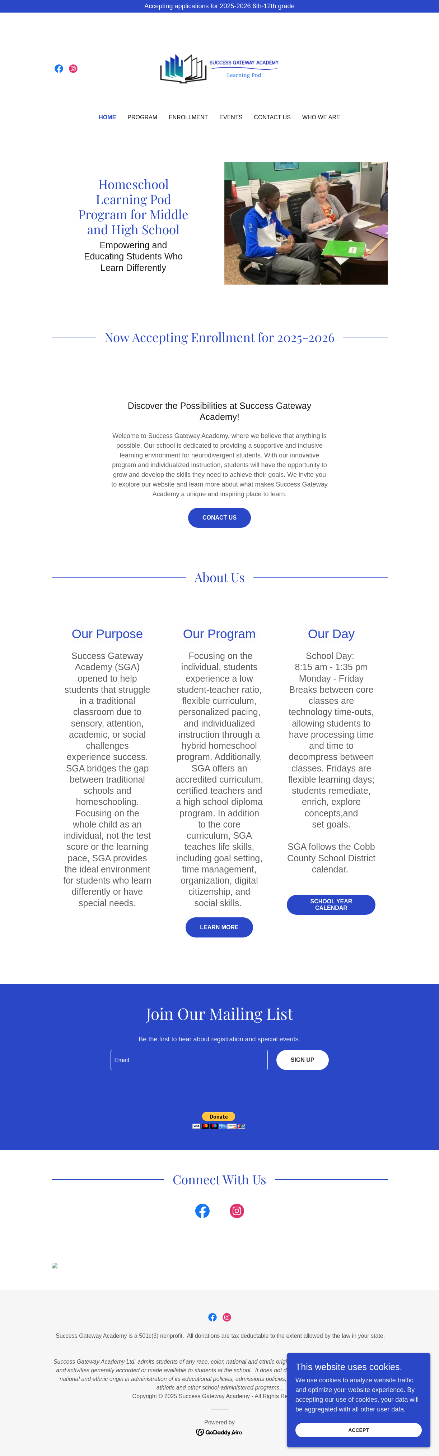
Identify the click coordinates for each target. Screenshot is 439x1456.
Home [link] (107, 117)
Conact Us (219, 518)
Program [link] (142, 117)
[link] (59, 68)
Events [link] (230, 117)
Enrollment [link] (188, 117)
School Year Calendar (331, 904)
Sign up (302, 1060)
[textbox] (189, 1060)
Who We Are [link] (321, 117)
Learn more (219, 927)
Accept (358, 1430)
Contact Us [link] (272, 117)
